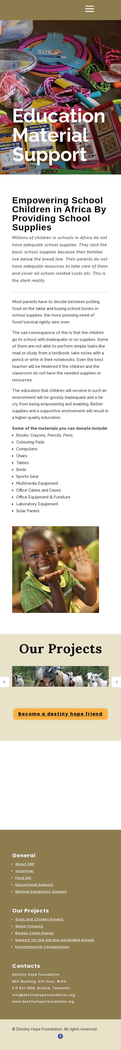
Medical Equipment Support (41, 891)
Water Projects (29, 926)
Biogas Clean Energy (34, 933)
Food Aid (23, 877)
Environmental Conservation (42, 946)
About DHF (25, 864)
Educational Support (34, 884)
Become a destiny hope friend (60, 714)
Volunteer (24, 871)
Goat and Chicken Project (39, 919)
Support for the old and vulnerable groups (54, 940)
